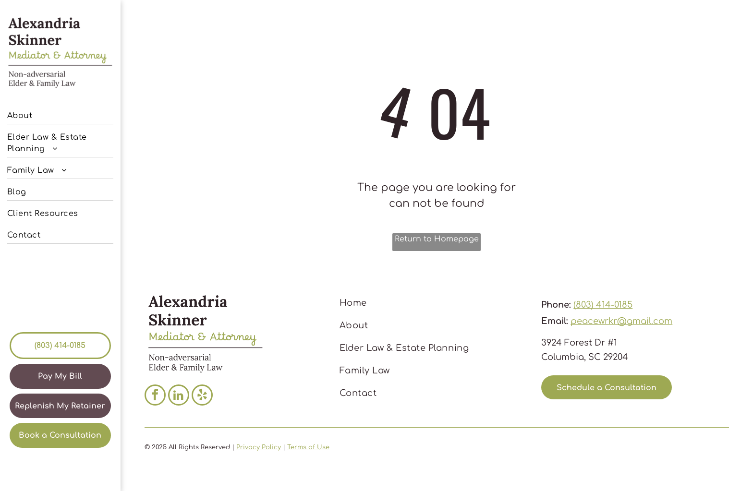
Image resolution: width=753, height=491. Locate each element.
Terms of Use (308, 447)
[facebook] (155, 396)
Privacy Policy (258, 447)
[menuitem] (60, 113)
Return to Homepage (437, 239)
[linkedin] (178, 396)
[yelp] (202, 396)
